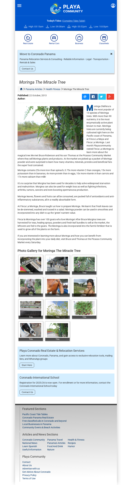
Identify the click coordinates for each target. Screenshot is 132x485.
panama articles (34, 89)
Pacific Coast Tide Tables (35, 414)
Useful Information (31, 449)
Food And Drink (55, 446)
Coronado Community (33, 439)
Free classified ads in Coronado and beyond (44, 421)
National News (29, 443)
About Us (27, 465)
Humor (71, 446)
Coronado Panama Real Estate (38, 417)
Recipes (72, 443)
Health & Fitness (76, 439)
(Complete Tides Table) (73, 21)
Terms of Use (28, 478)
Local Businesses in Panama (36, 424)
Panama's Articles (56, 443)
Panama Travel (55, 439)
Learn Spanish (29, 446)
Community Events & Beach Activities (41, 427)
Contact (26, 462)
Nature (50, 449)
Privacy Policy (29, 475)
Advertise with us (31, 468)
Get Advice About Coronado (36, 472)
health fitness (53, 89)
